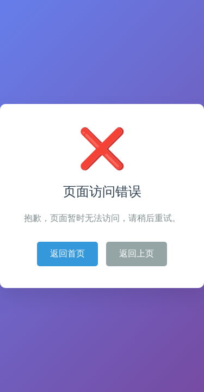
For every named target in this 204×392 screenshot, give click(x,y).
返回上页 (136, 253)
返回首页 (67, 253)
